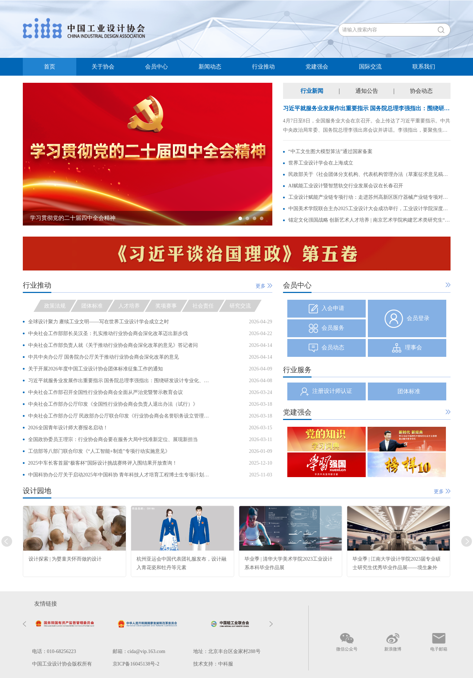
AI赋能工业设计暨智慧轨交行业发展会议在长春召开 (345, 185)
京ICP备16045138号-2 (136, 664)
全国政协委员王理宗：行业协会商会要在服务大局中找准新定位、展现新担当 (113, 439)
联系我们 (423, 67)
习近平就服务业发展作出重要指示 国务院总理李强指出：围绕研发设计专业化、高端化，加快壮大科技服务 (119, 380)
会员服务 (326, 328)
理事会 (407, 348)
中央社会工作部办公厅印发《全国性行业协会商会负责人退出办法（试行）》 (113, 404)
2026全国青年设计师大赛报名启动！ (68, 427)
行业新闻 (311, 91)
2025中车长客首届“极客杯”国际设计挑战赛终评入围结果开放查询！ (102, 463)
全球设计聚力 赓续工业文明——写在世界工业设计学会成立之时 (98, 321)
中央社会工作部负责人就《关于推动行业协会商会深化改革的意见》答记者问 (113, 345)
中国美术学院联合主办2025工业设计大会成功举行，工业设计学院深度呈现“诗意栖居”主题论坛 (369, 208)
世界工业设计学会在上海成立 (320, 163)
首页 (49, 67)
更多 (264, 286)
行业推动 (263, 67)
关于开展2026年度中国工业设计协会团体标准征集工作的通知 (95, 368)
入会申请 (326, 308)
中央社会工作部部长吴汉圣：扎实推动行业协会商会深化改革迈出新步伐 (108, 333)
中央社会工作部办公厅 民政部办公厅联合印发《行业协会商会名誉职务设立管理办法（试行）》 (119, 416)
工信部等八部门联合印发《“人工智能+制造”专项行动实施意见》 (99, 451)
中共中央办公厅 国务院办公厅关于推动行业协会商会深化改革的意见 (103, 357)
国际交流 (370, 67)
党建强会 (316, 67)
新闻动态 (210, 67)
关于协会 (103, 67)
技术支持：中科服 (213, 664)
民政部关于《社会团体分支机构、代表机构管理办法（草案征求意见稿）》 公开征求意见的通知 (369, 174)
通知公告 (366, 91)
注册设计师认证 (326, 392)
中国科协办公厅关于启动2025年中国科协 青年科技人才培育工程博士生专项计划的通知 (119, 474)
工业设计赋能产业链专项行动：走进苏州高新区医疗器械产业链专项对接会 (369, 197)
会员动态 (326, 348)
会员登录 (407, 318)
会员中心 (156, 67)
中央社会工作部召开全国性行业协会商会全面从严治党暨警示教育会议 (105, 392)
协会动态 (421, 91)
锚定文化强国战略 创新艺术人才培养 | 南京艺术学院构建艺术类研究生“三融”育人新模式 (369, 220)
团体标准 (408, 391)
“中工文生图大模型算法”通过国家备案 (330, 151)
